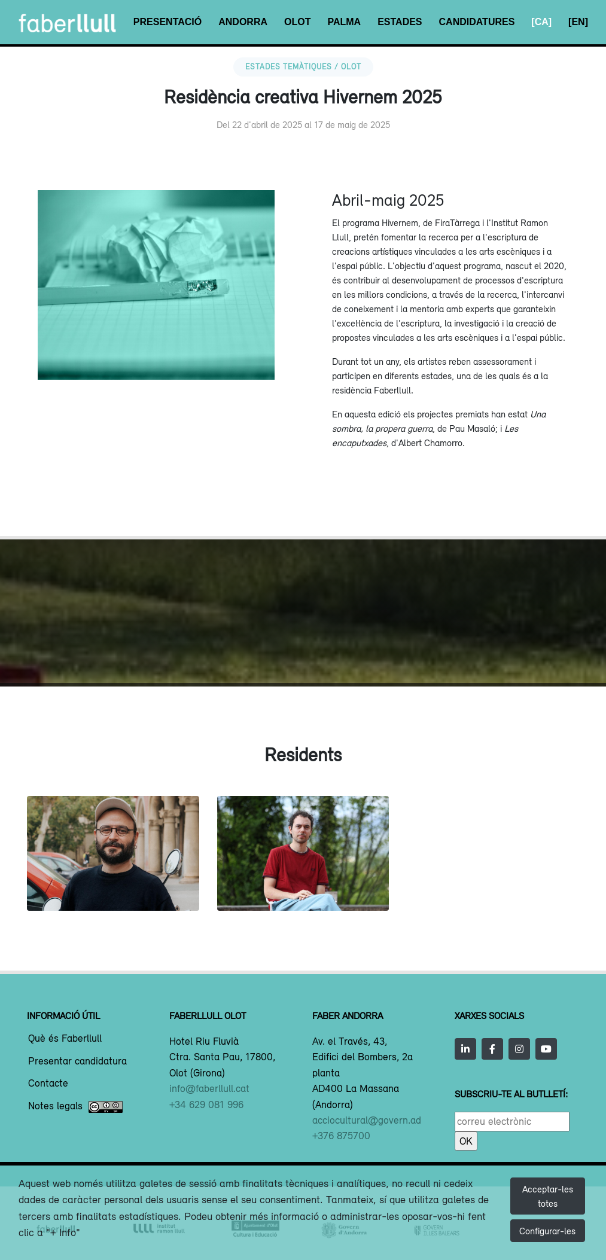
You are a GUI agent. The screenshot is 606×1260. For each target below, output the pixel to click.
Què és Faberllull (65, 1038)
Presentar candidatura (77, 1061)
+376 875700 (341, 1136)
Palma (344, 22)
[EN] (578, 22)
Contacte (48, 1083)
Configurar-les (547, 1230)
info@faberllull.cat (209, 1088)
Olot (297, 22)
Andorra (242, 22)
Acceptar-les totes (547, 1196)
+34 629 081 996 (206, 1104)
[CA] (541, 22)
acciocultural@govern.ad (366, 1120)
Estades (399, 22)
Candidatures (477, 22)
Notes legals (75, 1107)
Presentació (167, 22)
